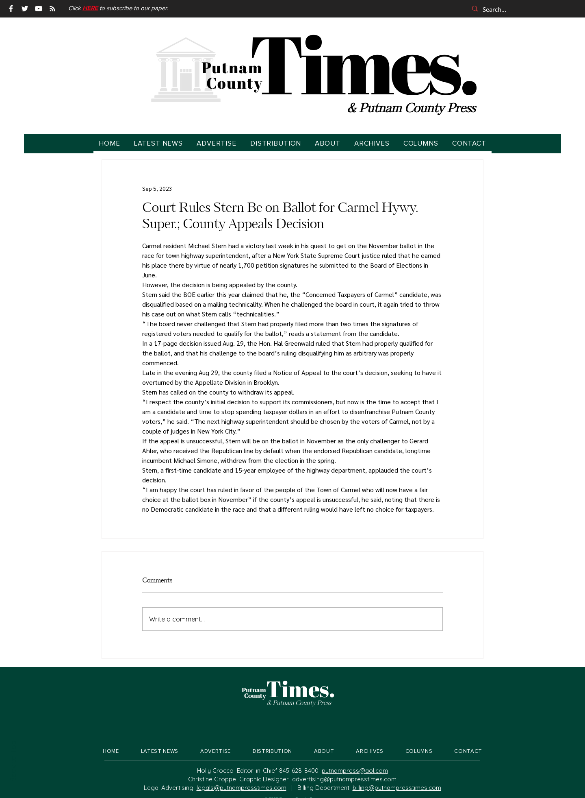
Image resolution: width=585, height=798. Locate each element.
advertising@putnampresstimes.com (344, 779)
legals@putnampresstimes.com (241, 787)
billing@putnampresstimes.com (397, 787)
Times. (362, 63)
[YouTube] (38, 8)
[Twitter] (24, 8)
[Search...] (522, 9)
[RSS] (52, 8)
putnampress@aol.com (355, 770)
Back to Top (12, 761)
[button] (90, 8)
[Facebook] (10, 8)
